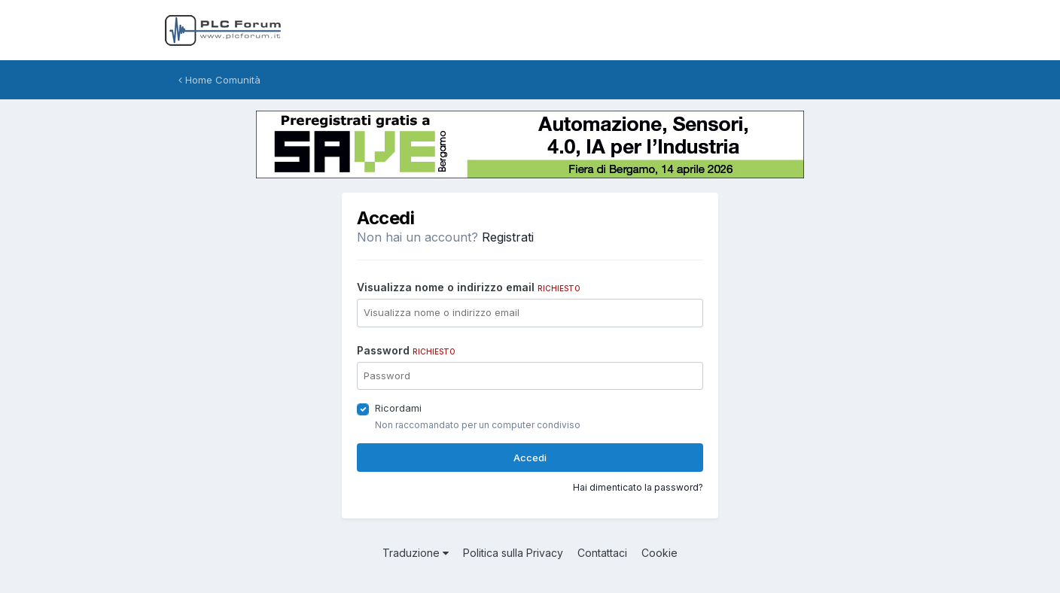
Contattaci (602, 552)
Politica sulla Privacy (513, 552)
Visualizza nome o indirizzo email (468, 287)
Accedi (530, 458)
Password (406, 350)
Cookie (659, 552)
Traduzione (415, 552)
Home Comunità (219, 80)
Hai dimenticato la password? (638, 487)
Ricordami (398, 408)
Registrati (508, 237)
